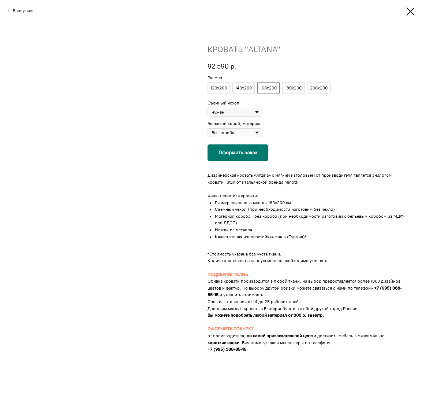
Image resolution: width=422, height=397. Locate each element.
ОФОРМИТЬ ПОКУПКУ (231, 328)
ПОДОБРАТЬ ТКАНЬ (228, 274)
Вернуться (23, 10)
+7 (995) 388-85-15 (227, 349)
